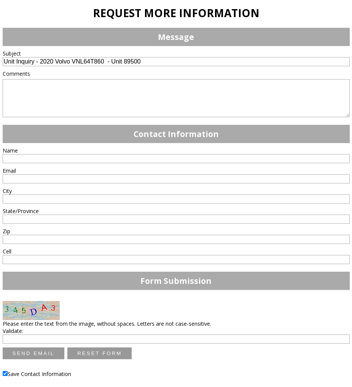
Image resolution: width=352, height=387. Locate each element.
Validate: (13, 330)
